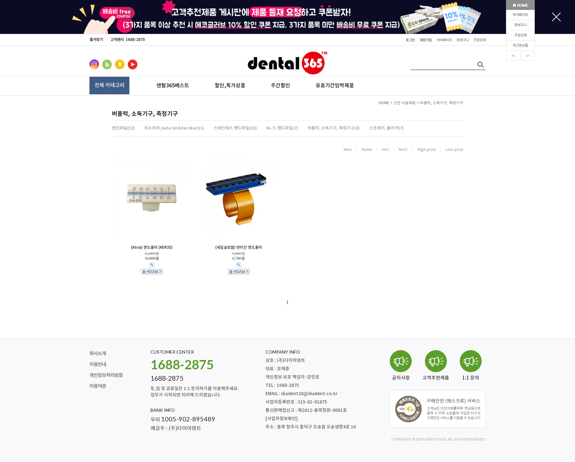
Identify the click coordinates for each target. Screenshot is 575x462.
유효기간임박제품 (335, 85)
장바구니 (520, 25)
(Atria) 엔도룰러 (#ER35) (151, 247)
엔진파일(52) (123, 128)
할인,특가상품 (230, 85)
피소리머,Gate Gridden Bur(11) (174, 128)
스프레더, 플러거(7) (386, 128)
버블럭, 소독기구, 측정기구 (441, 103)
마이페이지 (520, 15)
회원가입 (426, 40)
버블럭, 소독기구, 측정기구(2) (334, 128)
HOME (384, 103)
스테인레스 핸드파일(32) (235, 128)
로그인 (410, 40)
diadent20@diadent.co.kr (309, 393)
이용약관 (97, 386)
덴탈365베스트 (173, 85)
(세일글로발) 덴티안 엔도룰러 (238, 247)
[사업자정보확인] (281, 418)
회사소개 (97, 353)
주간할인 (280, 85)
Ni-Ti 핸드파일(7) (282, 128)
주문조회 (520, 35)
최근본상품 (520, 45)
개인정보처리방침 (106, 375)
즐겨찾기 (96, 39)
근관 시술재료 (405, 103)
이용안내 (97, 364)
